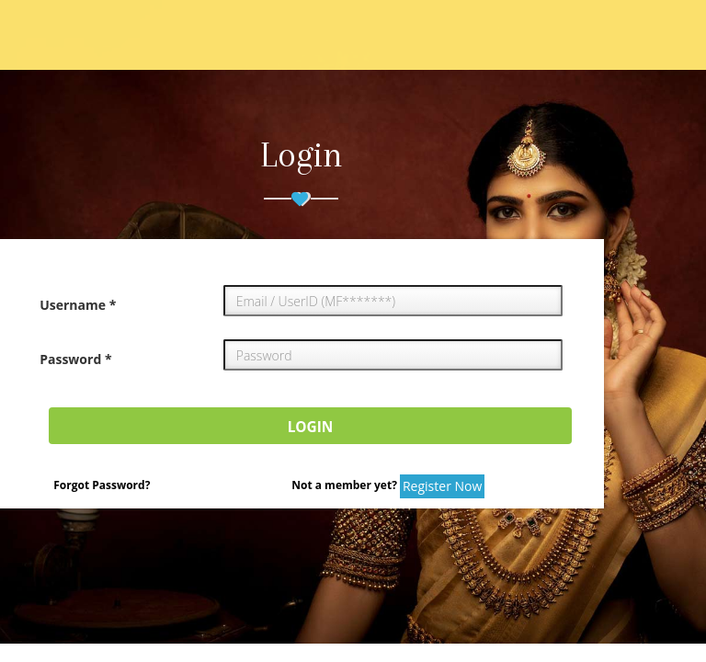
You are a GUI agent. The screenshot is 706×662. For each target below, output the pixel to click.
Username (78, 305)
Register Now (442, 486)
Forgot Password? (101, 485)
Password (75, 359)
